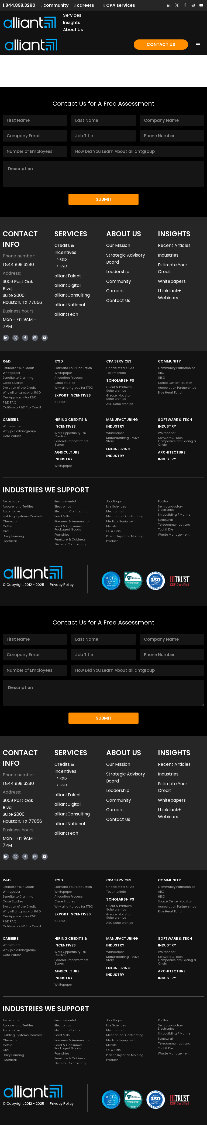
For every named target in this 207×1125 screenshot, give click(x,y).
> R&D (60, 259)
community (55, 5)
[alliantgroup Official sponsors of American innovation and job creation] (30, 22)
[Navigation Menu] (198, 44)
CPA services (119, 5)
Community (118, 281)
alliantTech (66, 314)
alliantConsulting (72, 295)
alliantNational (69, 305)
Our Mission (118, 245)
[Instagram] (193, 5)
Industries (168, 255)
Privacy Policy (62, 584)
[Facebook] (185, 5)
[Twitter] (177, 5)
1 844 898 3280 (18, 264)
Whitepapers (172, 281)
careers (84, 5)
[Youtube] (201, 5)
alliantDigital (67, 285)
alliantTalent (67, 276)
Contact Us (161, 44)
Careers (114, 291)
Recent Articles (174, 245)
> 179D (60, 266)
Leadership (117, 271)
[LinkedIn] (169, 5)
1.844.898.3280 (19, 5)
